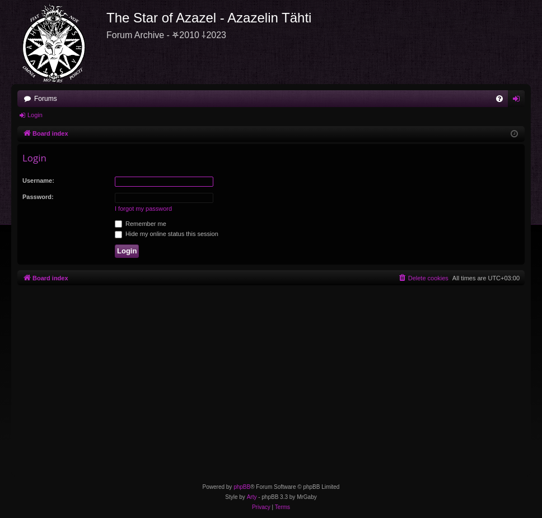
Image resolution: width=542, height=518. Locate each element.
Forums (45, 99)
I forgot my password (143, 208)
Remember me (140, 223)
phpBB (241, 487)
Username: (38, 180)
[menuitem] (499, 98)
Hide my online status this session (166, 233)
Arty (252, 497)
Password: (38, 196)
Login (35, 115)
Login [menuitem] (519, 101)
